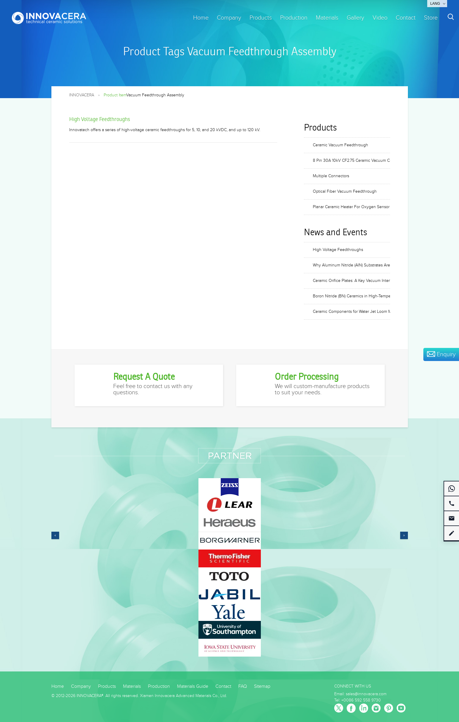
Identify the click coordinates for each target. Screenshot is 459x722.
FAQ (242, 686)
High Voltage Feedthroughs (99, 119)
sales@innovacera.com (366, 694)
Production (293, 17)
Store (431, 17)
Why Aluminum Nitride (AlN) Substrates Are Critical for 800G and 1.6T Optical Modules (351, 265)
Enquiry (441, 354)
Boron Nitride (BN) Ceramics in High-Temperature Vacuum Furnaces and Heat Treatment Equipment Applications (351, 296)
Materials (327, 17)
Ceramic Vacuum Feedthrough (340, 145)
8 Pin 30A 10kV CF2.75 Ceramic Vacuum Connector (351, 160)
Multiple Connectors (331, 176)
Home (201, 17)
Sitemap (262, 686)
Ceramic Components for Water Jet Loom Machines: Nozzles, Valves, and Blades (351, 311)
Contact (406, 17)
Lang (435, 3)
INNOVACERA (81, 95)
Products (261, 17)
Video (380, 17)
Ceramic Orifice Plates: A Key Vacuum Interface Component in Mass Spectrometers (351, 280)
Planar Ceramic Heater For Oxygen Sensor (351, 207)
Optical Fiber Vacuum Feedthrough (345, 191)
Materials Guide (192, 686)
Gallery (355, 17)
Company (229, 17)
